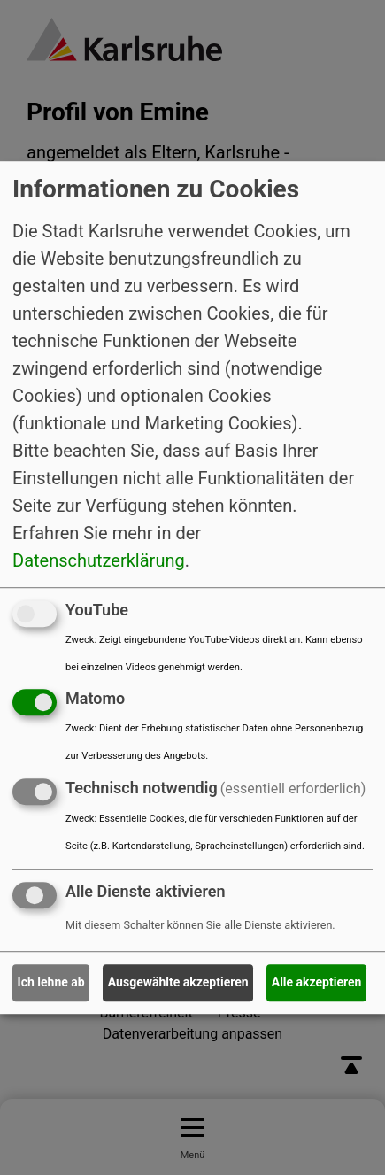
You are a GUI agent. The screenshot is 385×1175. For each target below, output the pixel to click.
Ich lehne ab (51, 983)
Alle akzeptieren (317, 983)
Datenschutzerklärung (98, 560)
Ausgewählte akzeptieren (178, 983)
